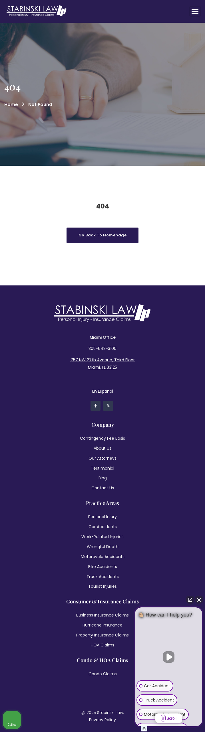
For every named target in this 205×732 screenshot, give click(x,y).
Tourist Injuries (102, 586)
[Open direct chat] (190, 600)
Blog (103, 478)
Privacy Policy (102, 720)
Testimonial (102, 468)
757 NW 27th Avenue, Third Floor (103, 360)
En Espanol (102, 391)
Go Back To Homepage (103, 235)
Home (11, 104)
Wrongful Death (102, 546)
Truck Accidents (103, 576)
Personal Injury (102, 517)
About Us (102, 448)
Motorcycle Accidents (102, 556)
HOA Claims (102, 645)
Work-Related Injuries (102, 537)
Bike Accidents (102, 566)
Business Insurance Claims (102, 615)
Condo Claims (103, 674)
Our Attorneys (102, 458)
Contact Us (102, 488)
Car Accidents (103, 527)
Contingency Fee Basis (102, 438)
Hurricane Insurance (102, 625)
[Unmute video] (168, 657)
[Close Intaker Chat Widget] (199, 600)
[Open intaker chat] (144, 728)
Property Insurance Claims (102, 635)
